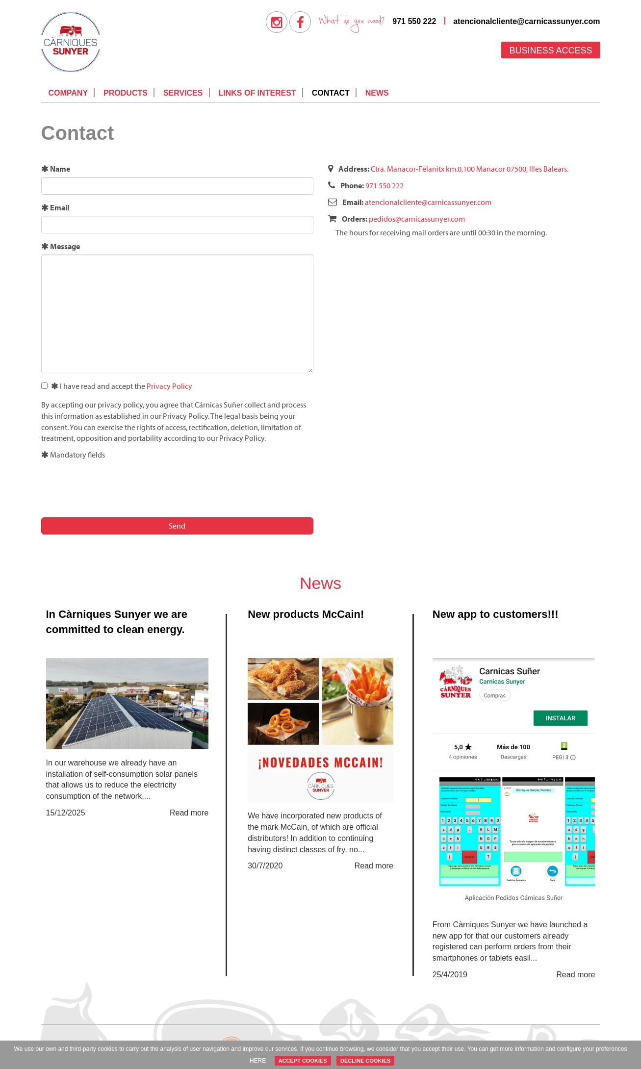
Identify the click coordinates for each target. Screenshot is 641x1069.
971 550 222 (414, 21)
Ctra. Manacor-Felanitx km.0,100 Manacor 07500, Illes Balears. (469, 169)
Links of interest (257, 93)
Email (55, 207)
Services (183, 93)
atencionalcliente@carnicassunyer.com (526, 21)
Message (60, 246)
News (377, 93)
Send (177, 526)
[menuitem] (276, 22)
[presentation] (115, 487)
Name (55, 169)
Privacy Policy (169, 386)
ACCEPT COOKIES (303, 1061)
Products (125, 93)
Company (68, 93)
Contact (331, 93)
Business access (550, 50)
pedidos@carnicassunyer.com (417, 219)
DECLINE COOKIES (365, 1061)
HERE (258, 1060)
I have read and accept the (116, 386)
